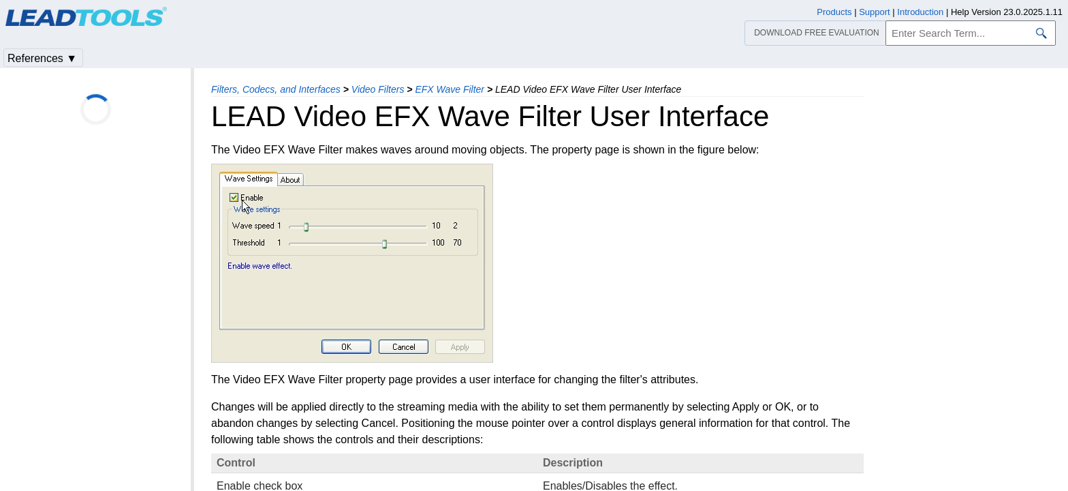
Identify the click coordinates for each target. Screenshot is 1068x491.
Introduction (920, 12)
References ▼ (42, 58)
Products (834, 12)
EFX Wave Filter (449, 89)
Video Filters (378, 89)
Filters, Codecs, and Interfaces (276, 89)
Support (874, 12)
